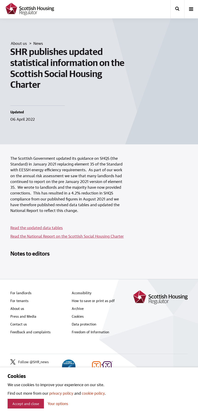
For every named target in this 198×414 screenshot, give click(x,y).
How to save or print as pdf (93, 301)
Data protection (84, 324)
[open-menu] (191, 9)
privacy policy (61, 393)
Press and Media (23, 316)
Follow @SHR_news (29, 362)
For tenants (19, 301)
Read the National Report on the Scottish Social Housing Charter (67, 236)
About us (17, 308)
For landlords (21, 293)
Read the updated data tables (36, 227)
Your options (58, 403)
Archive (78, 308)
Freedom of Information (90, 332)
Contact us (18, 324)
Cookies (78, 316)
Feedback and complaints (30, 332)
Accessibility (82, 293)
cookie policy (93, 393)
